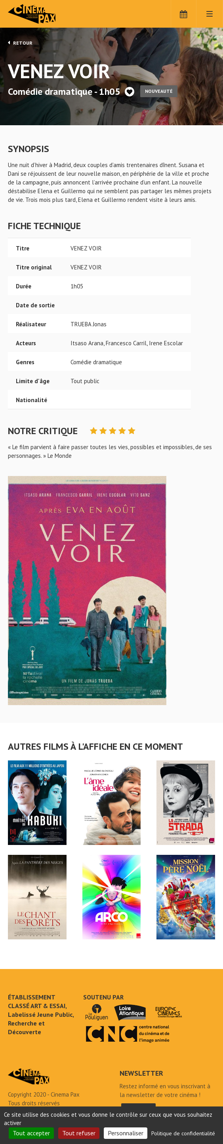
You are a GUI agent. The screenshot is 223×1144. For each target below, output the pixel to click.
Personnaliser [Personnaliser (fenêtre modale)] (125, 1133)
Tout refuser (78, 1133)
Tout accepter (31, 1133)
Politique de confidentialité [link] (183, 1133)
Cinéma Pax (43, 14)
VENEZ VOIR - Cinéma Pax (28, 1076)
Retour (20, 43)
